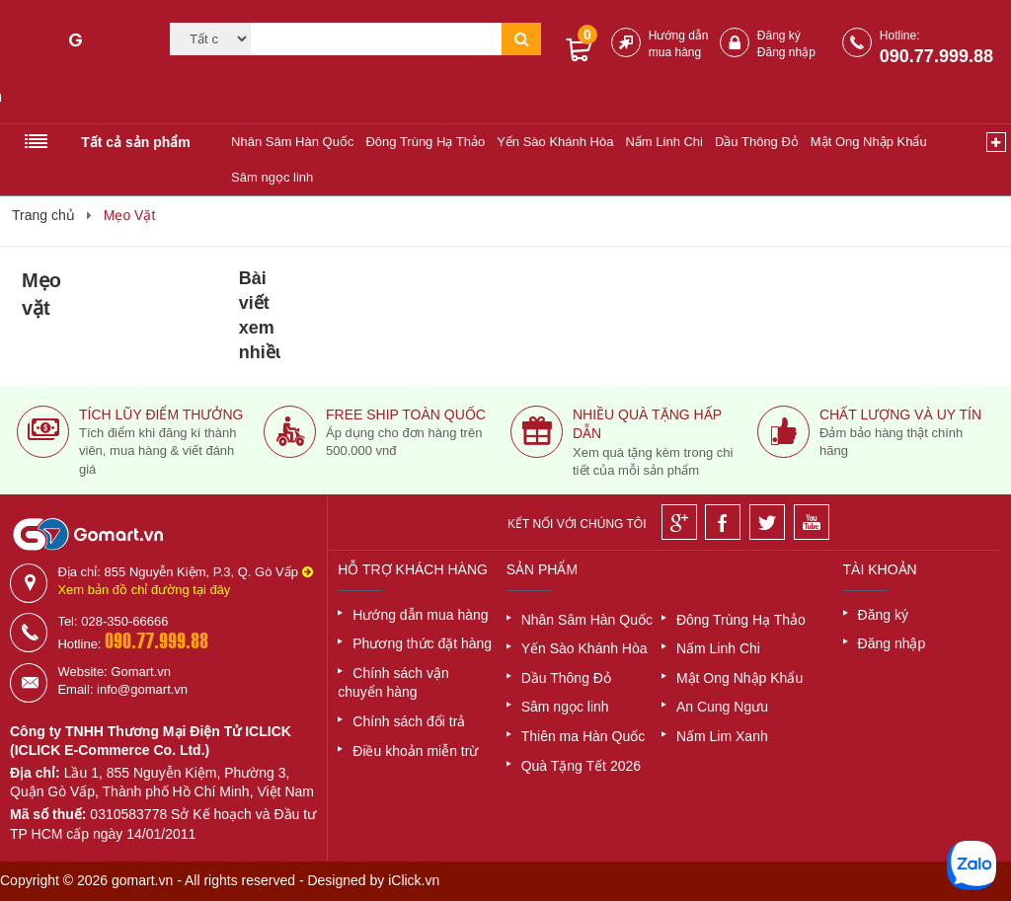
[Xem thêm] (996, 142)
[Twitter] (767, 522)
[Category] (210, 39)
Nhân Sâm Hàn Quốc (292, 141)
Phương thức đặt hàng (422, 643)
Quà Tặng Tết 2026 (581, 766)
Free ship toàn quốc (406, 414)
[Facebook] (722, 522)
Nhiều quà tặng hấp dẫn (647, 424)
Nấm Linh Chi (664, 141)
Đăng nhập (786, 52)
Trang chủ (43, 215)
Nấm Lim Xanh (722, 736)
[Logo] (75, 66)
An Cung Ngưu (722, 706)
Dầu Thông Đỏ (757, 141)
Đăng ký (779, 35)
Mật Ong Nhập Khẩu (869, 141)
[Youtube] (811, 522)
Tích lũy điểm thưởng (161, 414)
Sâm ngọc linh (272, 177)
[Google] (679, 522)
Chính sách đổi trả (408, 721)
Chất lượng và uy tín (900, 414)
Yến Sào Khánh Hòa (555, 141)
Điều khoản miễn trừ (415, 751)
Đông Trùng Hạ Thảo (425, 141)
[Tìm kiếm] (377, 39)
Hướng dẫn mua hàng (420, 615)
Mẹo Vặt (130, 215)
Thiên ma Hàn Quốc (583, 736)
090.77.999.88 (936, 56)
